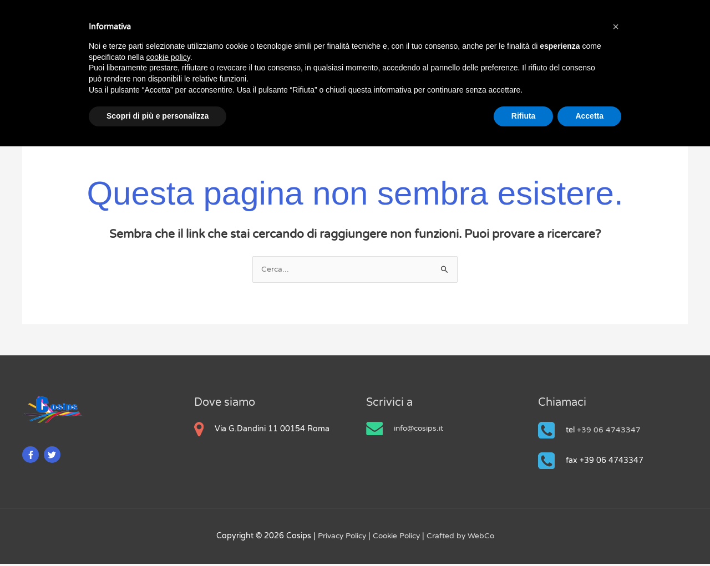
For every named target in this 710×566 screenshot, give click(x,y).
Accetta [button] (589, 115)
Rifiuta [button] (523, 115)
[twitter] (53, 456)
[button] (616, 26)
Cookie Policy (398, 538)
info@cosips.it (419, 430)
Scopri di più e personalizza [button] (157, 115)
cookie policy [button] (168, 57)
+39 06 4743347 (609, 432)
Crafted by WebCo (462, 538)
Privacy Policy (341, 538)
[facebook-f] (32, 456)
